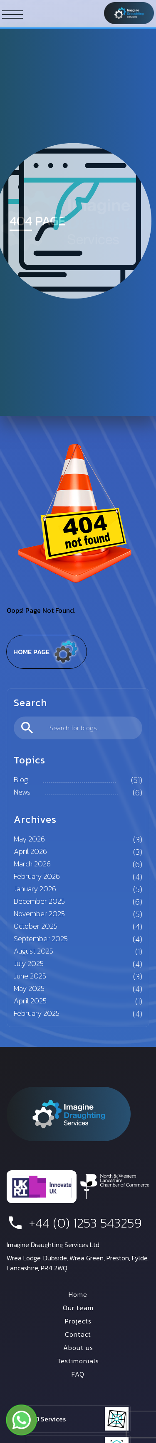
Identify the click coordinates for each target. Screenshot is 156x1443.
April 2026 (30, 851)
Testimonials (78, 1361)
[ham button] (12, 14)
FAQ (78, 1374)
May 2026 (29, 838)
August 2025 (33, 950)
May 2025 (29, 988)
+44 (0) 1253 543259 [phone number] (74, 1223)
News (22, 791)
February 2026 (37, 876)
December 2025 (39, 901)
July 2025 (29, 963)
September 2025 (41, 938)
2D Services (48, 1419)
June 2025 (30, 975)
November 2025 (39, 913)
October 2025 (35, 926)
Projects (78, 1321)
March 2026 (32, 863)
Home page (46, 651)
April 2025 (30, 1000)
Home (78, 1294)
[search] (78, 728)
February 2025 (36, 1013)
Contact (78, 1334)
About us (78, 1348)
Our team (78, 1308)
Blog (21, 779)
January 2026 (35, 888)
